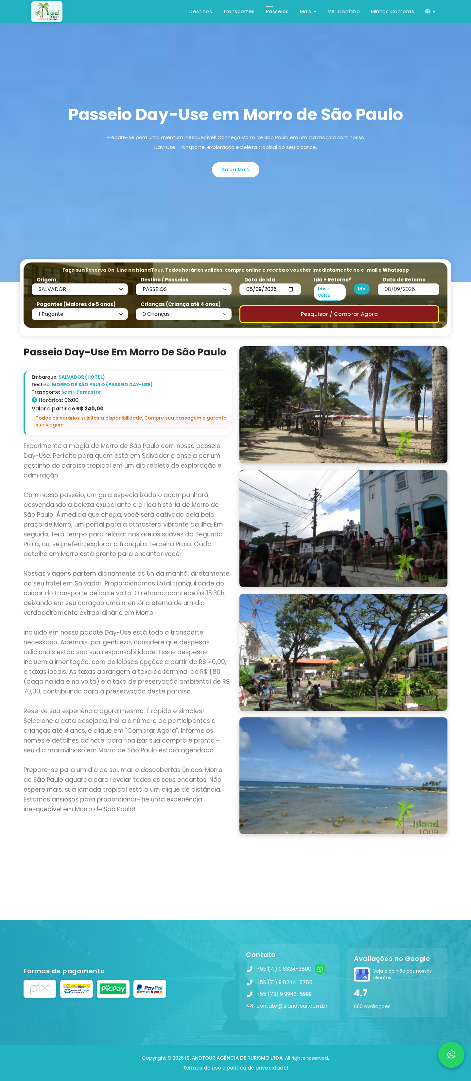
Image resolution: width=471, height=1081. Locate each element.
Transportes (239, 11)
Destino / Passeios (164, 279)
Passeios (277, 11)
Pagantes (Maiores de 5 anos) (76, 304)
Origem (46, 279)
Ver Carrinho (344, 11)
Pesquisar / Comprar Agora (339, 314)
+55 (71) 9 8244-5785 (284, 982)
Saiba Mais (235, 169)
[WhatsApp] (320, 969)
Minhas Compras (392, 11)
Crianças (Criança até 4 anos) (181, 304)
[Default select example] (80, 289)
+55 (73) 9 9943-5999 (284, 994)
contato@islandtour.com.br (292, 1006)
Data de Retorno (404, 279)
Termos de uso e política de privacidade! (235, 1067)
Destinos (200, 11)
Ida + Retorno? (333, 279)
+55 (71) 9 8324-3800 (283, 969)
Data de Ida (259, 279)
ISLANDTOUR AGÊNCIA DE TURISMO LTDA (234, 1057)
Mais (305, 11)
